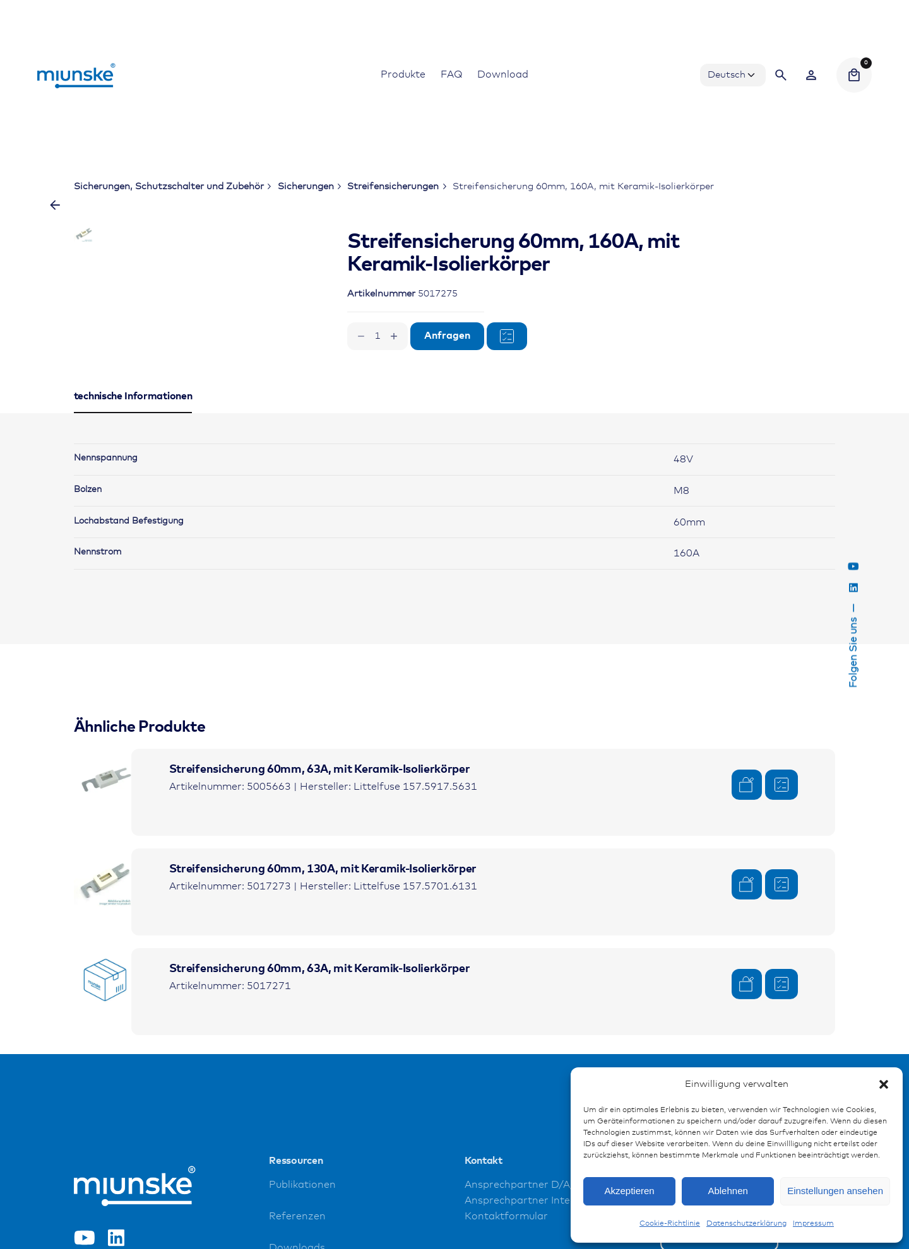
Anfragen (447, 336)
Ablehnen (727, 1190)
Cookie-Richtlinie (669, 1224)
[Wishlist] (811, 75)
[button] (883, 1084)
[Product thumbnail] (105, 891)
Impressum (813, 1224)
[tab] (133, 523)
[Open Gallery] (257, 278)
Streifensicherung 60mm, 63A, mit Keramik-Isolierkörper (319, 880)
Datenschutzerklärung (746, 1224)
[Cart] (854, 75)
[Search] (781, 75)
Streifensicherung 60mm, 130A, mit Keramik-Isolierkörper (323, 980)
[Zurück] (55, 205)
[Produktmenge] (377, 336)
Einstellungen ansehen (835, 1190)
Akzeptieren (629, 1190)
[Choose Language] (733, 75)
